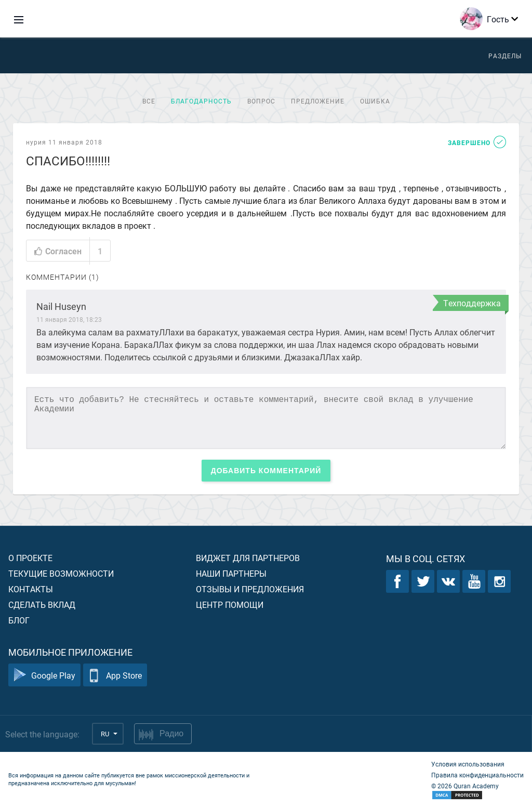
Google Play (44, 675)
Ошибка (375, 101)
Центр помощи (229, 604)
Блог (19, 620)
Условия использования (467, 764)
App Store (115, 675)
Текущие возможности (61, 573)
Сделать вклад (41, 604)
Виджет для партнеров (248, 557)
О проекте (30, 557)
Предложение (317, 101)
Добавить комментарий (266, 470)
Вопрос (261, 101)
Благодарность (201, 101)
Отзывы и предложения (250, 588)
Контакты (30, 588)
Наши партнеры (231, 573)
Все (148, 101)
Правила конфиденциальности (477, 775)
